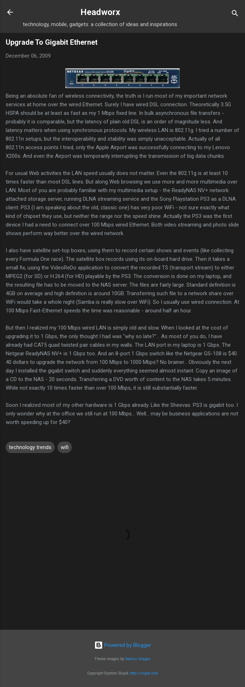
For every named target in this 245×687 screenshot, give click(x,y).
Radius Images (138, 659)
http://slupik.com (144, 673)
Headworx (100, 12)
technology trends (30, 447)
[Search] (235, 14)
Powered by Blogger (122, 645)
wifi (65, 447)
